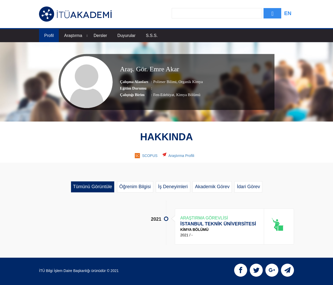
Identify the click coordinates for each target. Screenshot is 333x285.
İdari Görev (248, 186)
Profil (49, 35)
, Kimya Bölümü (187, 95)
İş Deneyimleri (173, 186)
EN (287, 13)
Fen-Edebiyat (163, 95)
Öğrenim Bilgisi (135, 186)
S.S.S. (152, 35)
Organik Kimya (190, 82)
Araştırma (75, 35)
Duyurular (126, 35)
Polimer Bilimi (165, 82)
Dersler (100, 35)
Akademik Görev (212, 186)
